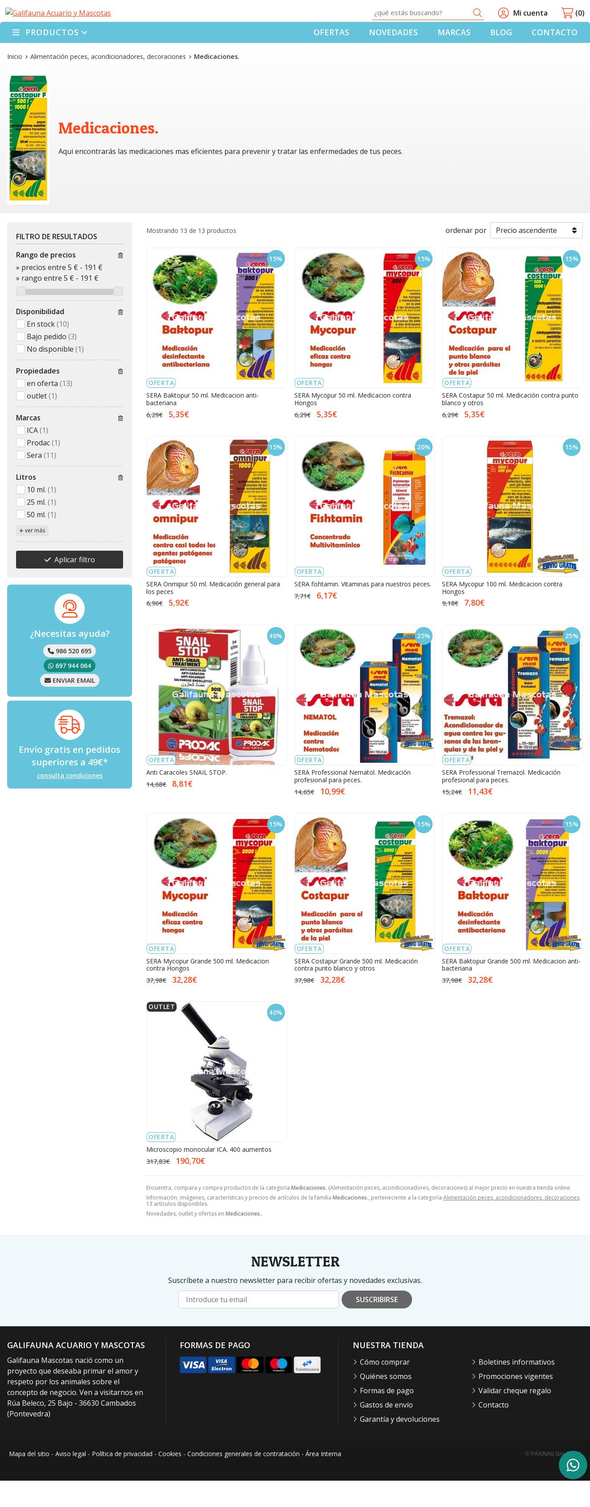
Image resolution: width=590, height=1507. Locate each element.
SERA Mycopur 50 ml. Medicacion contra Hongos (352, 426)
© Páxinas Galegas (553, 1480)
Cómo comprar (385, 1388)
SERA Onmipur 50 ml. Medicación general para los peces (213, 614)
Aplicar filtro (74, 586)
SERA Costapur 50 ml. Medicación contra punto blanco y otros (510, 426)
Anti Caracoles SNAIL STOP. (186, 799)
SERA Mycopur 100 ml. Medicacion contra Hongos (502, 614)
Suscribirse (377, 1326)
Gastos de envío (386, 1431)
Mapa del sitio (29, 1480)
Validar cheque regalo (515, 1417)
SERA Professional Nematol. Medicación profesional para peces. (352, 803)
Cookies (170, 1480)
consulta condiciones (70, 802)
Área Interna (323, 1480)
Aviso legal (70, 1480)
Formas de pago (387, 1417)
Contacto (494, 1431)
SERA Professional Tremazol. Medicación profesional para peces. (501, 803)
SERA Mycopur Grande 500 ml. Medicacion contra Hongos (207, 991)
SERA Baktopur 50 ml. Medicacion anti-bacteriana (202, 426)
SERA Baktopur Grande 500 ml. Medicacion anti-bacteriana (511, 991)
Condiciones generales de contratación (243, 1480)
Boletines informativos (517, 1388)
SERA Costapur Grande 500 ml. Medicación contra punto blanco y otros (356, 991)
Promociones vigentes (516, 1402)
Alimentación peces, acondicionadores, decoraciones (511, 1224)
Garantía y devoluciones (400, 1445)
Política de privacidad (122, 1480)
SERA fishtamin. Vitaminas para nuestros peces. (362, 610)
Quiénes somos (386, 1402)
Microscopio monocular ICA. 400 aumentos (209, 1176)
